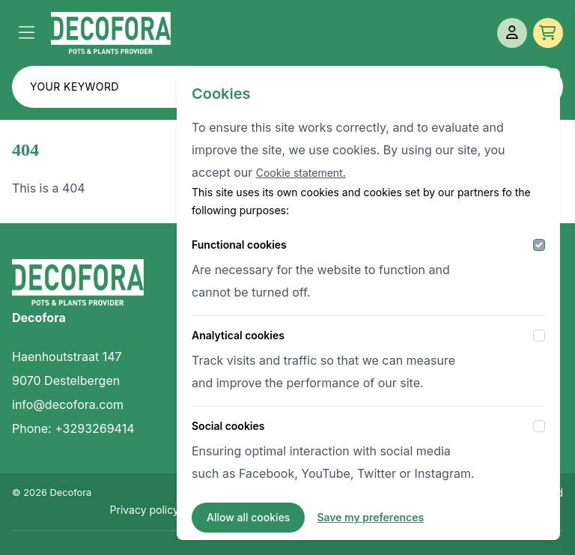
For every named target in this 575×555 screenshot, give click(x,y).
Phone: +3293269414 (73, 428)
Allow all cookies (248, 517)
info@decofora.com (68, 404)
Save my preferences (370, 517)
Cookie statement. (301, 172)
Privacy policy (144, 509)
